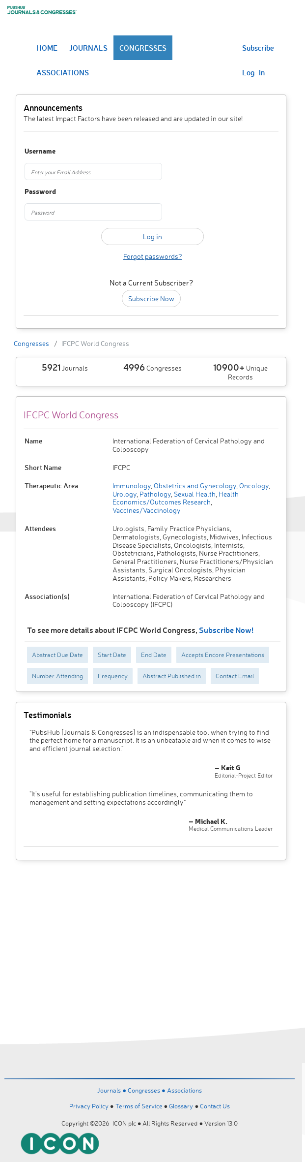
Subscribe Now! (226, 630)
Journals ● (112, 1090)
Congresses (31, 343)
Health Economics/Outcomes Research (175, 498)
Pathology (154, 494)
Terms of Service (139, 1106)
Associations (184, 1090)
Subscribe (258, 48)
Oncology (253, 485)
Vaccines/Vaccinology (146, 510)
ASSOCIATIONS (62, 72)
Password (40, 192)
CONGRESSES (142, 48)
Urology (124, 494)
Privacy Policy (89, 1106)
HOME (46, 48)
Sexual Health (194, 494)
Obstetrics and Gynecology (194, 485)
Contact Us (215, 1106)
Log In (253, 72)
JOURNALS (88, 48)
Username (40, 151)
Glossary (181, 1106)
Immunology (131, 485)
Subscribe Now (151, 298)
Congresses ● (147, 1090)
